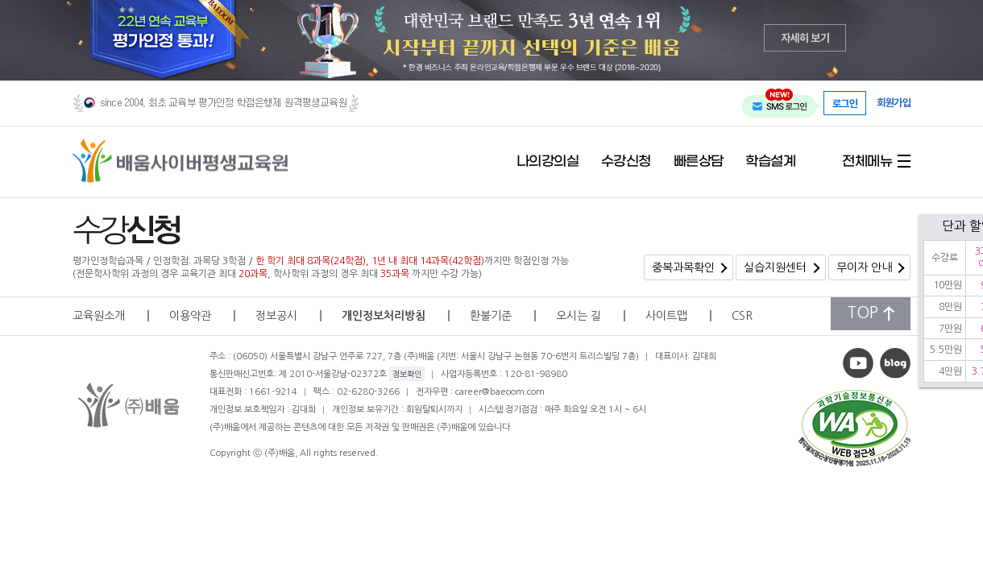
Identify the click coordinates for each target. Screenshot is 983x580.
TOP (870, 312)
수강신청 (626, 162)
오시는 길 (578, 315)
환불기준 (491, 315)
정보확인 (406, 374)
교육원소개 (99, 315)
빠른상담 (699, 162)
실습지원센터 (775, 267)
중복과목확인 (683, 267)
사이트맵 (666, 315)
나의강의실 (547, 162)
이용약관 (190, 315)
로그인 (845, 103)
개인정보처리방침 (383, 315)
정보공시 (276, 315)
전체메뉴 (867, 162)
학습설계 (770, 162)
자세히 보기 (805, 37)
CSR (742, 315)
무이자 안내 (864, 267)
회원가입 (893, 102)
